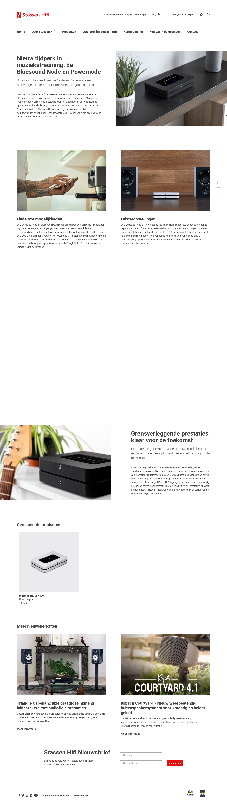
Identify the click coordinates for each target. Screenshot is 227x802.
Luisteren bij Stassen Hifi (100, 32)
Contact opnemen (113, 14)
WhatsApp (140, 14)
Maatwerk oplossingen (165, 32)
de (159, 14)
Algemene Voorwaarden (56, 795)
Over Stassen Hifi (43, 32)
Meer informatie (27, 729)
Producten (69, 32)
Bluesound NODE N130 (31, 596)
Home (21, 32)
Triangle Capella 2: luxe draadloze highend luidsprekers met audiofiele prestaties (55, 705)
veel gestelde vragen (183, 14)
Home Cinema (133, 32)
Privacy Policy (80, 795)
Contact (192, 32)
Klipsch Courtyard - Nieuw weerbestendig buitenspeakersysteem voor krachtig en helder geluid (163, 708)
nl (153, 14)
